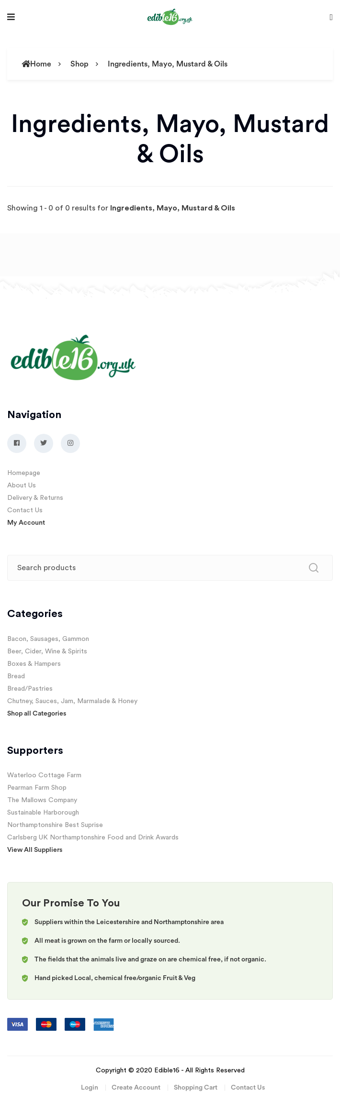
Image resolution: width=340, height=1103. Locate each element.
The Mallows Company (42, 800)
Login (89, 1087)
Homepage (23, 473)
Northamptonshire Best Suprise (55, 825)
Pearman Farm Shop (37, 787)
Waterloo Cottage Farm (44, 775)
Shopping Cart (195, 1087)
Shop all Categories (36, 713)
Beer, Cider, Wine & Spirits (47, 651)
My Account (26, 522)
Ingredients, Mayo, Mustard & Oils (167, 64)
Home (36, 64)
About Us (21, 485)
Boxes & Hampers (34, 664)
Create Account (136, 1087)
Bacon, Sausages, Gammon (48, 639)
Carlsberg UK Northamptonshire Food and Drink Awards (93, 837)
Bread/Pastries (30, 688)
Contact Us (25, 510)
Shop (79, 64)
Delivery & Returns (35, 498)
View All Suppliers (34, 850)
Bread (16, 676)
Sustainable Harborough (43, 812)
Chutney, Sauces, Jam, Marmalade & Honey (72, 701)
